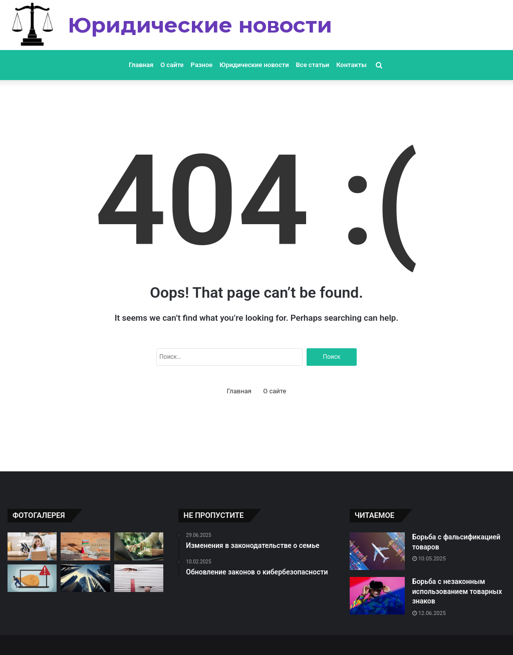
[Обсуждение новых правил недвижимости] (85, 578)
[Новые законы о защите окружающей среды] (138, 546)
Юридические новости (254, 65)
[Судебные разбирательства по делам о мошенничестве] (32, 578)
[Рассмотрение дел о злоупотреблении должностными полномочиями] (85, 546)
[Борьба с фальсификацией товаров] (377, 551)
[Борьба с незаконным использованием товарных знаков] (377, 595)
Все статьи (313, 65)
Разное (202, 65)
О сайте (171, 65)
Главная (141, 65)
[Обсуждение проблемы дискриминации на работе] (32, 546)
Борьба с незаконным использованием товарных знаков (457, 591)
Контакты (351, 65)
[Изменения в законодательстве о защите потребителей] (138, 578)
